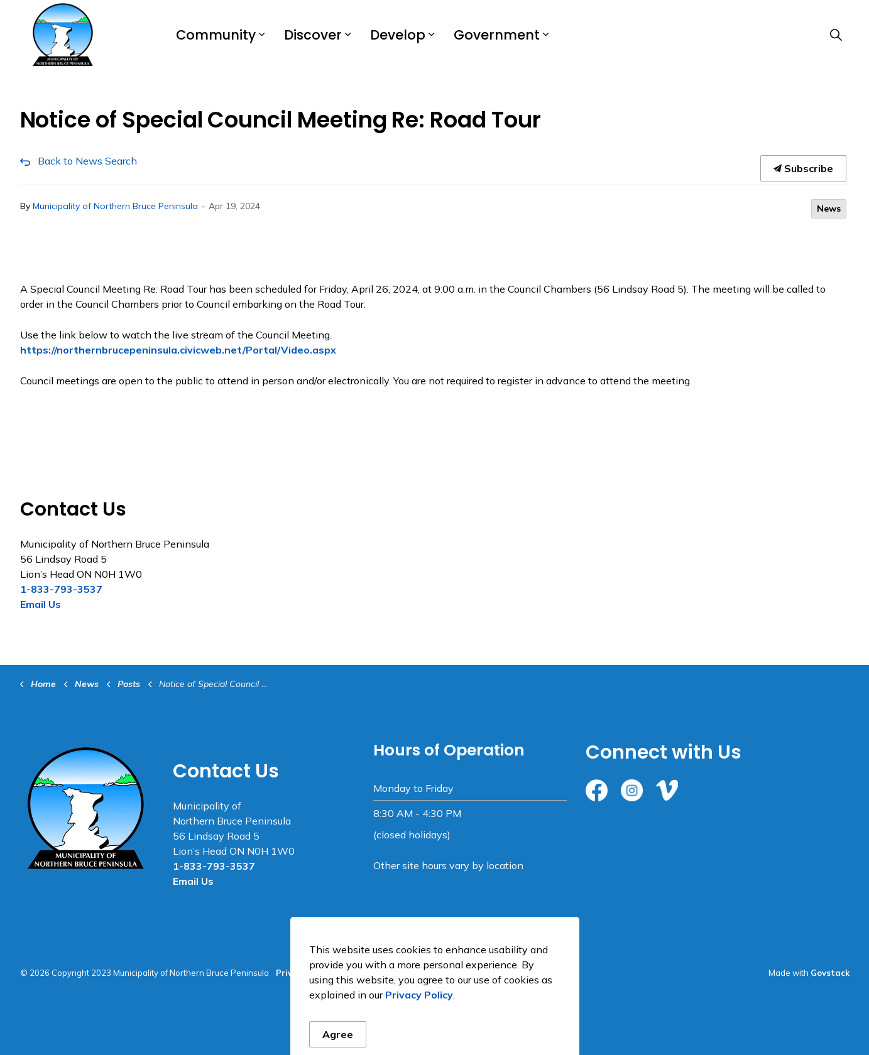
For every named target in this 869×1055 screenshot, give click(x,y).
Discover (313, 35)
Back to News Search (87, 160)
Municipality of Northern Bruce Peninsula (115, 206)
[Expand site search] (836, 34)
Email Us (40, 604)
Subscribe (803, 168)
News (829, 208)
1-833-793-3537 (61, 589)
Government (497, 35)
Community (216, 35)
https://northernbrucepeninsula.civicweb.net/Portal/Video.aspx (178, 350)
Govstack (830, 973)
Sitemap (358, 973)
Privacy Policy (305, 973)
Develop (397, 35)
